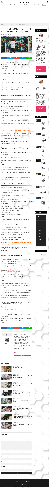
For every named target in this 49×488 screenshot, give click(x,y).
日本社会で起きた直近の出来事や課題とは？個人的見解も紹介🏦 (43, 208)
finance (17, 4)
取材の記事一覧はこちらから (40, 70)
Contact (18, 482)
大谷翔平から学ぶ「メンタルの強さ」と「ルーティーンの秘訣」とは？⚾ (43, 155)
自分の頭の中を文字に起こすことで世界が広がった (12, 87)
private (7, 24)
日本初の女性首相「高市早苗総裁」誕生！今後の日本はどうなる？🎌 (43, 183)
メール (2, 457)
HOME (3, 24)
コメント (3, 440)
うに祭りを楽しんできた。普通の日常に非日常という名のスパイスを (22, 385)
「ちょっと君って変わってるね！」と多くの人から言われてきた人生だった (22, 24)
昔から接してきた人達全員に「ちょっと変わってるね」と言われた (15, 83)
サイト (2, 462)
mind (12, 4)
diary (38, 4)
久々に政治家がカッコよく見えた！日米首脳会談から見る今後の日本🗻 (43, 126)
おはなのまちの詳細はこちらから (40, 108)
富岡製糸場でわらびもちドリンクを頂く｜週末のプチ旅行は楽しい (22, 377)
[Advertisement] (24, 14)
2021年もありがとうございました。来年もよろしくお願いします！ (22, 409)
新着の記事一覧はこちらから (40, 67)
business (34, 4)
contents (23, 4)
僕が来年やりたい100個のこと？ (20, 368)
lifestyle (28, 4)
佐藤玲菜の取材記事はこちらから (40, 111)
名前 (2, 452)
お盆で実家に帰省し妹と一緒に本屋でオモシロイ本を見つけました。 (22, 417)
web (2, 4)
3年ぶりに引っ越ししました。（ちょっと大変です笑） (22, 425)
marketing (7, 4)
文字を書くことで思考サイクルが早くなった (11, 89)
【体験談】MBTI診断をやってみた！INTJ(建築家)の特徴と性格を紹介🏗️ (43, 141)
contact (40, 252)
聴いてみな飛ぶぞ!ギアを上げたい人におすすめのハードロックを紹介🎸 (43, 169)
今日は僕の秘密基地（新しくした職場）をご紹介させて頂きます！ (22, 393)
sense (43, 4)
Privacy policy (29, 482)
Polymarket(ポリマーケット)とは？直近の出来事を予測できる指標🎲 (43, 196)
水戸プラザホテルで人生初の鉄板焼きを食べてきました (22, 401)
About (23, 482)
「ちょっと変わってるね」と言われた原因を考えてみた (13, 85)
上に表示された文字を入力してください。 (9, 468)
